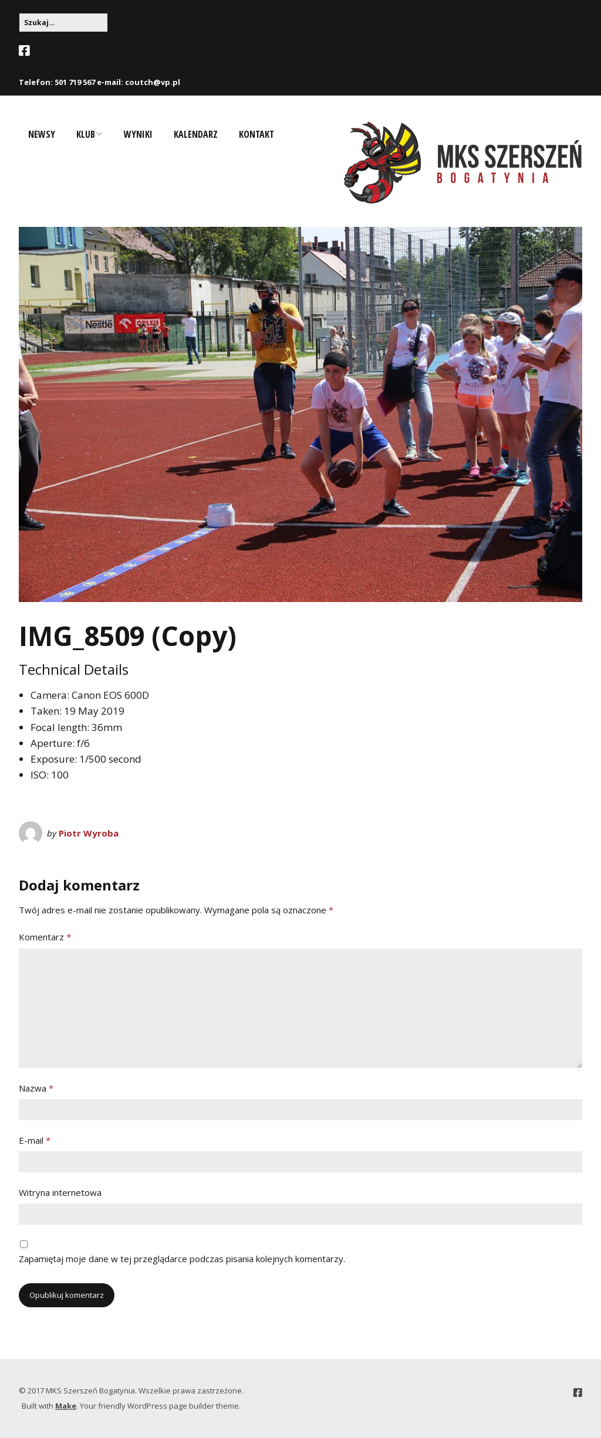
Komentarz (45, 937)
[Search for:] (63, 22)
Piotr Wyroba (89, 833)
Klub (85, 134)
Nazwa (36, 1088)
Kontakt (256, 134)
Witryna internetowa (60, 1192)
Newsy (41, 134)
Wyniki (138, 134)
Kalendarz (196, 134)
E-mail (34, 1140)
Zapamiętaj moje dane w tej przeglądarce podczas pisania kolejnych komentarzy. (182, 1258)
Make (65, 1405)
